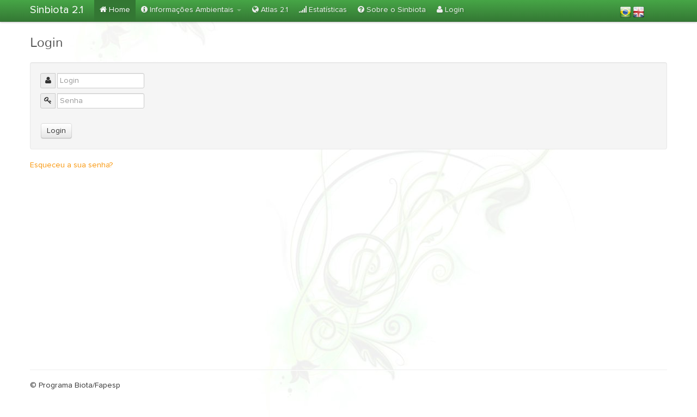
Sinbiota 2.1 (56, 9)
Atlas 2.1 (270, 9)
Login (450, 9)
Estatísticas (323, 9)
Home (115, 9)
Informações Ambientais (191, 9)
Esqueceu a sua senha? (71, 165)
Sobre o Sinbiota (392, 9)
